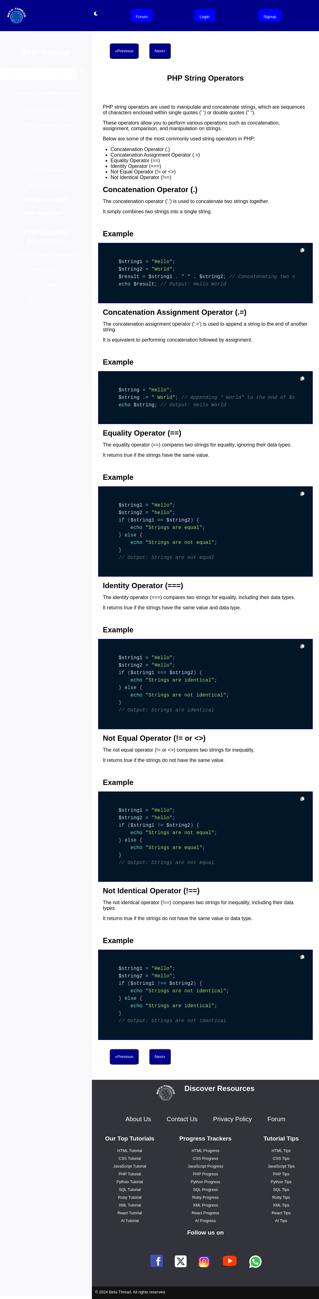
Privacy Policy (232, 1119)
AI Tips (281, 1220)
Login (204, 16)
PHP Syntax (46, 143)
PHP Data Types (46, 188)
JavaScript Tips (281, 1166)
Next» (160, 51)
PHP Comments (46, 158)
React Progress (205, 1213)
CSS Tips (281, 1158)
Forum (142, 16)
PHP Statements (46, 202)
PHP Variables (46, 173)
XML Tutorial (130, 1205)
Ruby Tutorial (129, 1197)
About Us (138, 1119)
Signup (269, 16)
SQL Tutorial (130, 1189)
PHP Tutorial (130, 1174)
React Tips (281, 1213)
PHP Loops (46, 273)
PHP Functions (45, 302)
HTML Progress (205, 1150)
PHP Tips (281, 1174)
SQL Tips (281, 1189)
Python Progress (205, 1181)
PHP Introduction (46, 113)
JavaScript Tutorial (129, 1166)
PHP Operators (46, 216)
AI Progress (205, 1220)
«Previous (124, 51)
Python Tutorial (130, 1181)
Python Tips (281, 1181)
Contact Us (182, 1119)
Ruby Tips (281, 1197)
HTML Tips (281, 1150)
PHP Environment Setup (46, 128)
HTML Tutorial (129, 1150)
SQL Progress (205, 1189)
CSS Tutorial (130, 1158)
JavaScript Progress (205, 1166)
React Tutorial (129, 1213)
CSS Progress (205, 1158)
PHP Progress (205, 1174)
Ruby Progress (205, 1197)
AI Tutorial (130, 1220)
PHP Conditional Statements (45, 258)
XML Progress (205, 1205)
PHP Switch (46, 288)
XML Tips (281, 1205)
